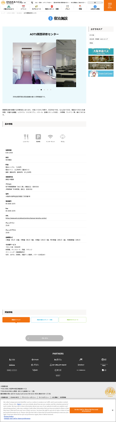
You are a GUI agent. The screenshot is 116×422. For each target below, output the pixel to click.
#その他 (92, 35)
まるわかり (9, 9)
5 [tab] (50, 90)
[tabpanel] (44, 63)
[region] (58, 410)
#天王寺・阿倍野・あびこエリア (99, 39)
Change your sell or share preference (17, 418)
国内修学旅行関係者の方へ (61, 2)
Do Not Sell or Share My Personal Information (86, 410)
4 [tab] (47, 90)
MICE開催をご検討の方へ (78, 2)
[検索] (23, 3)
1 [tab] (38, 90)
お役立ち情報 (95, 9)
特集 (80, 9)
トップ (3, 13)
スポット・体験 (52, 9)
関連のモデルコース (72, 320)
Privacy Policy (8, 416)
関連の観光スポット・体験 (44, 320)
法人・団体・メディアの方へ (43, 2)
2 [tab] (41, 90)
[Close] (112, 410)
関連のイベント (16, 320)
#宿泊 (91, 43)
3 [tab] (44, 90)
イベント (23, 9)
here (19, 404)
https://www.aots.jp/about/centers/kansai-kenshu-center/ (26, 218)
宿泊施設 (19, 13)
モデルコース (36, 9)
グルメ (67, 9)
